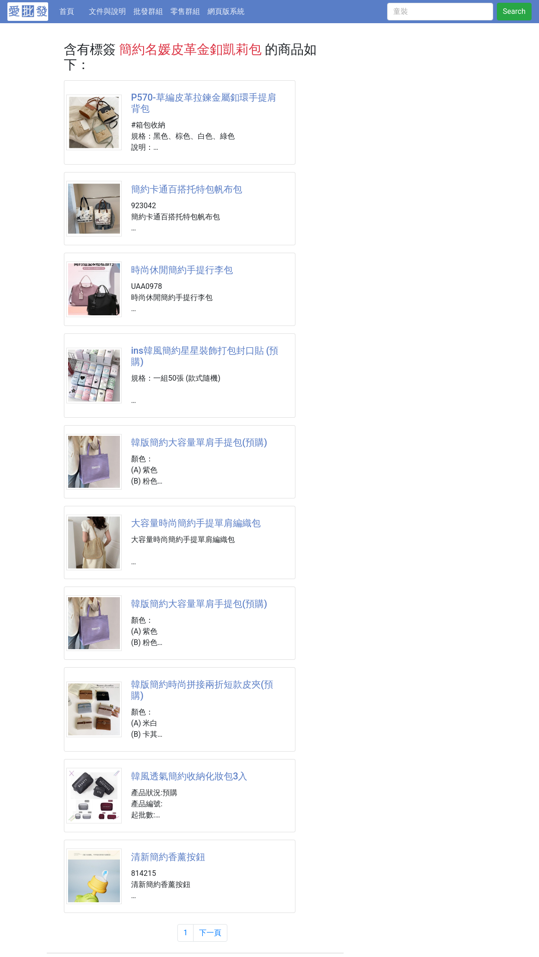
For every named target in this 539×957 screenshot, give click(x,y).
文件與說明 (107, 11)
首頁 (72, 11)
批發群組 (148, 11)
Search (514, 11)
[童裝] (440, 11)
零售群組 (185, 11)
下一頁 (210, 932)
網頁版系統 (225, 11)
